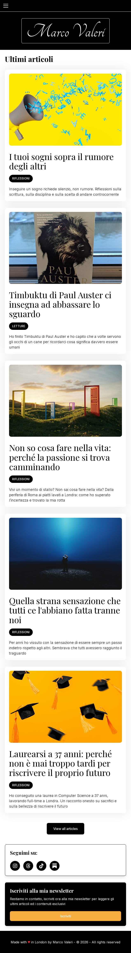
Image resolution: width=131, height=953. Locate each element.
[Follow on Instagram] (15, 866)
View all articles (65, 829)
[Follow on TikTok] (41, 866)
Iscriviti (65, 916)
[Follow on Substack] (55, 866)
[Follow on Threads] (28, 866)
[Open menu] (5, 5)
